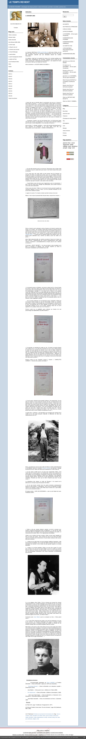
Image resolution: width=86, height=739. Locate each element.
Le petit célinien (11, 54)
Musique (65, 128)
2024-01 (10, 81)
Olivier (64, 97)
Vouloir (9, 66)
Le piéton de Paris (12, 59)
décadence (35, 715)
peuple (65, 148)
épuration (31, 717)
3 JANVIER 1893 (30, 15)
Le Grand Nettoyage (12, 51)
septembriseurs (40, 717)
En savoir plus (74, 737)
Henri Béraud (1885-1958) (14, 42)
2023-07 (10, 88)
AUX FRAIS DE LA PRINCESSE (70, 26)
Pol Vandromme (31, 692)
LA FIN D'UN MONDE (68, 31)
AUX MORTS (66, 24)
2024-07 (10, 76)
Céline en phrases (12, 34)
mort (69, 146)
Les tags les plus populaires (56, 732)
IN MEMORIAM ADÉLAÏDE (69, 53)
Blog (64, 108)
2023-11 (10, 83)
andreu (44, 715)
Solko (9, 64)
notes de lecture (66, 130)
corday (35, 717)
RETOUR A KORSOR (67, 87)
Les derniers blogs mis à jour (29, 732)
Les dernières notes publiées (43, 732)
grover (47, 715)
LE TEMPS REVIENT (19, 2)
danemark (66, 144)
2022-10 (10, 93)
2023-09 (10, 86)
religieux (34, 718)
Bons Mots (65, 111)
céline (65, 146)
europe (45, 717)
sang (71, 144)
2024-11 (10, 73)
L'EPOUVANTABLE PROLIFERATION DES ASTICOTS (68, 50)
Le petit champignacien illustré (15, 56)
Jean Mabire (37, 617)
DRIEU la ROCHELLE (42, 52)
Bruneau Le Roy (66, 70)
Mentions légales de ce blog (31, 734)
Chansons (65, 115)
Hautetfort (47, 730)
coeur (73, 143)
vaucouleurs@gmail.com (15, 23)
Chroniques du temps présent (69, 118)
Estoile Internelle (12, 39)
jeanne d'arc (67, 143)
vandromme (55, 715)
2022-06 (10, 95)
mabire (26, 717)
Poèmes (65, 133)
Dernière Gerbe (11, 37)
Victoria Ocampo (46, 468)
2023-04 (10, 91)
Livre (64, 125)
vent (73, 148)
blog (72, 734)
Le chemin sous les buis (13, 49)
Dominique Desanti (33, 686)
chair (38, 718)
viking (53, 717)
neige (69, 148)
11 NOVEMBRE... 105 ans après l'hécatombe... (69, 67)
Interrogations (66, 123)
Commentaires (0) (49, 714)
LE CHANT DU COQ (67, 45)
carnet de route (66, 113)
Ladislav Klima (29, 234)
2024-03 (10, 78)
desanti (50, 715)
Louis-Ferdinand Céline (13, 61)
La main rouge (11, 44)
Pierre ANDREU (51, 682)
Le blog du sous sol (12, 47)
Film (64, 120)
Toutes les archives (12, 98)
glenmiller (65, 61)
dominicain (30, 718)
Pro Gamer (65, 65)
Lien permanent (41, 714)
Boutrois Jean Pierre (67, 85)
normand (50, 717)
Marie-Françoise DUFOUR (69, 79)
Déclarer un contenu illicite (18, 734)
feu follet (40, 715)
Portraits (65, 135)
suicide (30, 715)
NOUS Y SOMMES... (72, 101)
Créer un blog (40, 730)
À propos (16, 27)
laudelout (74, 146)
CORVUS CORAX (67, 29)
